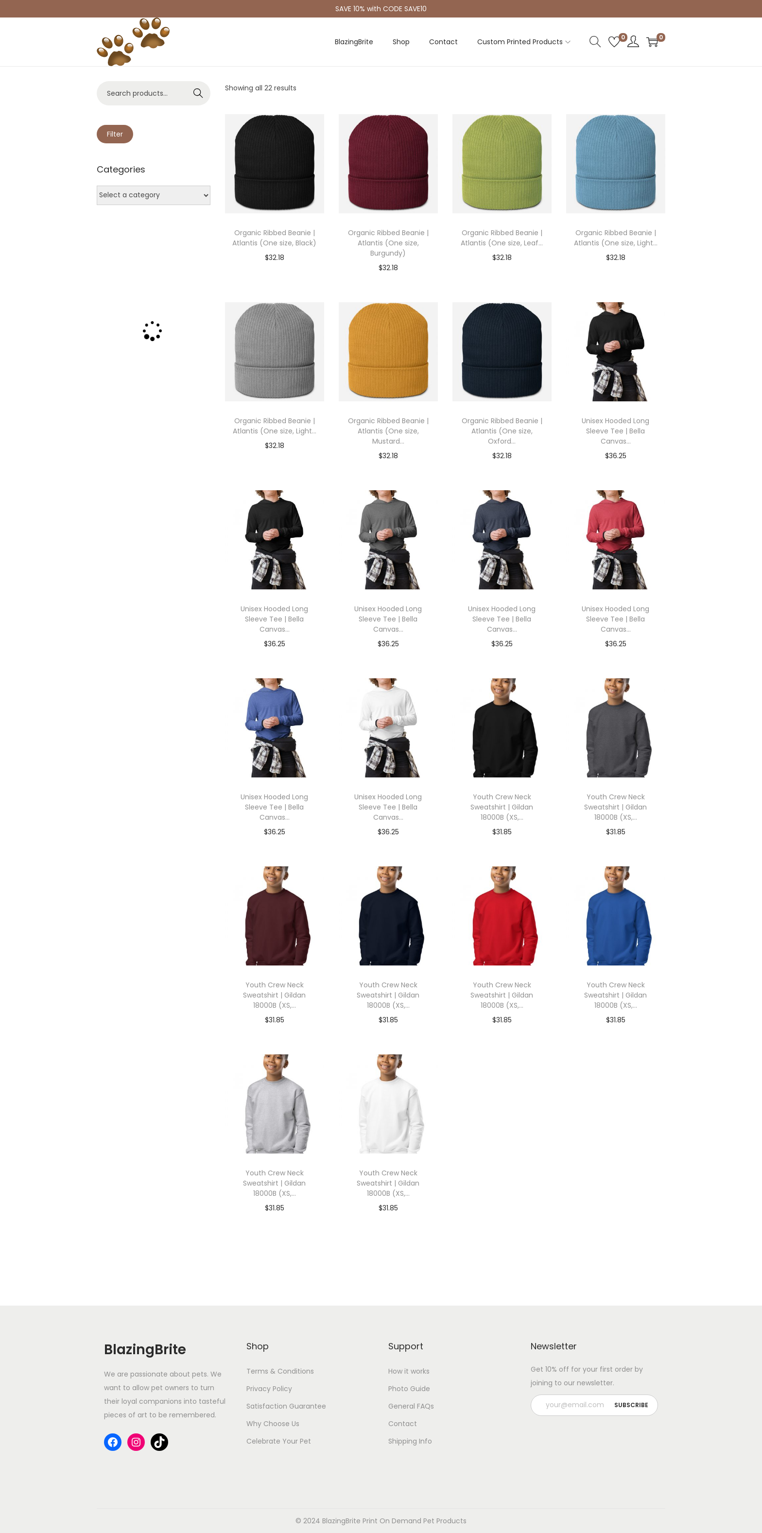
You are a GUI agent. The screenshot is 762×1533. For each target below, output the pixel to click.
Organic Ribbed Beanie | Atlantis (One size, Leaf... (502, 238)
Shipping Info (410, 1441)
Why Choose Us (272, 1424)
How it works (409, 1371)
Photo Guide (409, 1389)
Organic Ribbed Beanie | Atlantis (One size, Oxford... (502, 431)
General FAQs (411, 1406)
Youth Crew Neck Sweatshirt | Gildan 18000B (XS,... (501, 807)
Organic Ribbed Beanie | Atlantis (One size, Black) (274, 238)
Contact (402, 1424)
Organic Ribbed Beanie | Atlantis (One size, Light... (616, 238)
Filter (115, 134)
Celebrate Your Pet (278, 1441)
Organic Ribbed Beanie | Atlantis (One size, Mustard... (388, 431)
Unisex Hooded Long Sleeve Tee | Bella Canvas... (615, 431)
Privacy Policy (269, 1389)
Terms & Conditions (280, 1371)
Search (198, 93)
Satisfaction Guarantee (286, 1406)
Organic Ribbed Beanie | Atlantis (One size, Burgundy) (388, 243)
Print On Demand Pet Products (414, 1521)
